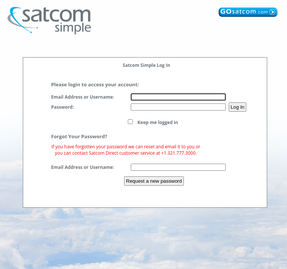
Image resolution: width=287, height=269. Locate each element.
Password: (62, 107)
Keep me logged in (158, 122)
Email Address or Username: (82, 97)
